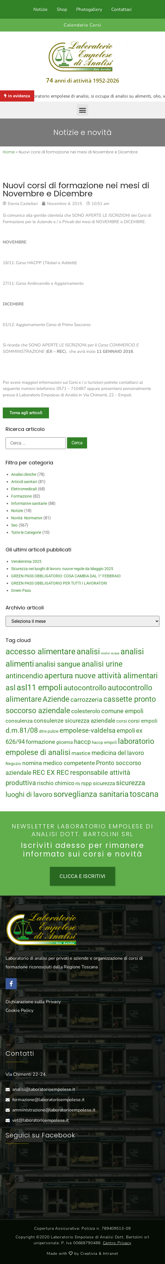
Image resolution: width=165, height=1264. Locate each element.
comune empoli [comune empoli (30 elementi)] (122, 711)
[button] (82, 110)
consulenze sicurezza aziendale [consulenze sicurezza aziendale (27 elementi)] (74, 720)
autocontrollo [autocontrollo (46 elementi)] (85, 688)
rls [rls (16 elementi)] (77, 783)
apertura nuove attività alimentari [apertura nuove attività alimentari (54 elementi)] (101, 675)
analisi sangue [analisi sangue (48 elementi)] (57, 664)
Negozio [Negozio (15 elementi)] (13, 763)
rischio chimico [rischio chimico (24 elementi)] (55, 783)
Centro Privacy (117, 1243)
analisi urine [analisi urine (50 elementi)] (102, 664)
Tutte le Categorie (26, 532)
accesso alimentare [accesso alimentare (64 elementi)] (40, 651)
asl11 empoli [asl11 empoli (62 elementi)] (39, 687)
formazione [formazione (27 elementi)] (40, 742)
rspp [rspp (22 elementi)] (86, 783)
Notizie (40, 9)
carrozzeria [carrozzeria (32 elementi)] (86, 699)
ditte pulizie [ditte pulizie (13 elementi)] (48, 731)
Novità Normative (26, 518)
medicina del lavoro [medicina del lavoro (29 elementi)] (118, 752)
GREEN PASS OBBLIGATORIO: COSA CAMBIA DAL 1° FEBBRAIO (66, 576)
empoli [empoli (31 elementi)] (126, 730)
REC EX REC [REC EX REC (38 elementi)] (51, 772)
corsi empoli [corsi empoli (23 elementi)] (142, 721)
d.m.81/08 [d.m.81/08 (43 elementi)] (22, 730)
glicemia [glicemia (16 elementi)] (64, 742)
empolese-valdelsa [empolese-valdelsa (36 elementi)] (87, 730)
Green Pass (21, 590)
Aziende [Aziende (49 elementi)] (56, 699)
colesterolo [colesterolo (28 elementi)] (85, 711)
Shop (62, 9)
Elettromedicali (24, 489)
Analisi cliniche (23, 474)
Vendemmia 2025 (26, 561)
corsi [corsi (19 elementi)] (121, 721)
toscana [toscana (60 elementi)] (144, 794)
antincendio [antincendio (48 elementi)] (24, 676)
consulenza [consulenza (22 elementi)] (19, 721)
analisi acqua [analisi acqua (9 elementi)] (110, 653)
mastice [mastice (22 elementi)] (81, 753)
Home (9, 152)
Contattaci (121, 9)
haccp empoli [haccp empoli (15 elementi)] (104, 742)
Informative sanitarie (29, 503)
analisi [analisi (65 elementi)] (88, 651)
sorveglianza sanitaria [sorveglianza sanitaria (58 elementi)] (91, 794)
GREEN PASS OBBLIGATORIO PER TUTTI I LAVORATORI (59, 583)
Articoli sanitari (24, 481)
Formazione (21, 496)
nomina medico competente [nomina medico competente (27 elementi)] (58, 763)
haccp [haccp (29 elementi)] (82, 741)
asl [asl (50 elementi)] (11, 687)
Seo (14, 525)
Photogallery (89, 9)
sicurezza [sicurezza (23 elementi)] (104, 783)
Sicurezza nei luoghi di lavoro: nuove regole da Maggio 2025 (62, 568)
